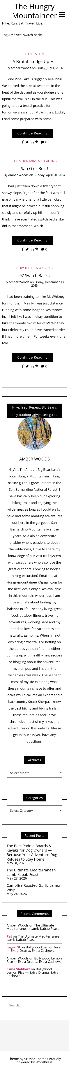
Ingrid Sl (13, 947)
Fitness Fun (34, 54)
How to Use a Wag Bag (34, 268)
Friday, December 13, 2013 (48, 284)
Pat (9, 936)
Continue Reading (32, 133)
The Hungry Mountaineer (34, 10)
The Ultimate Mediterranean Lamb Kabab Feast (31, 872)
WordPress (44, 1062)
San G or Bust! (34, 168)
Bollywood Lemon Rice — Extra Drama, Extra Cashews (34, 949)
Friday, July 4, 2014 (49, 68)
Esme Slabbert (18, 969)
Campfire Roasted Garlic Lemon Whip (34, 887)
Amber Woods (21, 68)
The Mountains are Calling (34, 161)
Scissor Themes (36, 1059)
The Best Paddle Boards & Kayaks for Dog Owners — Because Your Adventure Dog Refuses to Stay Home (32, 852)
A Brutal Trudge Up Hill (34, 61)
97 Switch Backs (34, 275)
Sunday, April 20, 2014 (49, 175)
